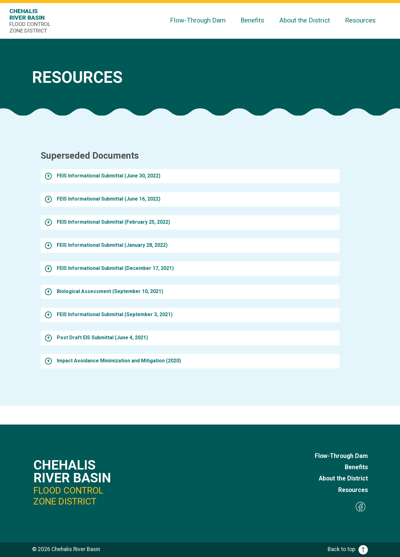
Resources (360, 20)
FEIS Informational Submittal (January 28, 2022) (112, 245)
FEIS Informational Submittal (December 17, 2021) (115, 268)
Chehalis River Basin (31, 20)
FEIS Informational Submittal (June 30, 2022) (108, 176)
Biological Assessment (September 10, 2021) (110, 291)
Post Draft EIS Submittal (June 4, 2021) (102, 338)
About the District (304, 20)
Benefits (252, 20)
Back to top (348, 549)
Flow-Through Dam (198, 20)
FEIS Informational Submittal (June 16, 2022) (108, 199)
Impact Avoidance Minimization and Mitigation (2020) (119, 361)
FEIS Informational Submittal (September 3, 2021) (115, 314)
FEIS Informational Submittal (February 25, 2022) (113, 222)
